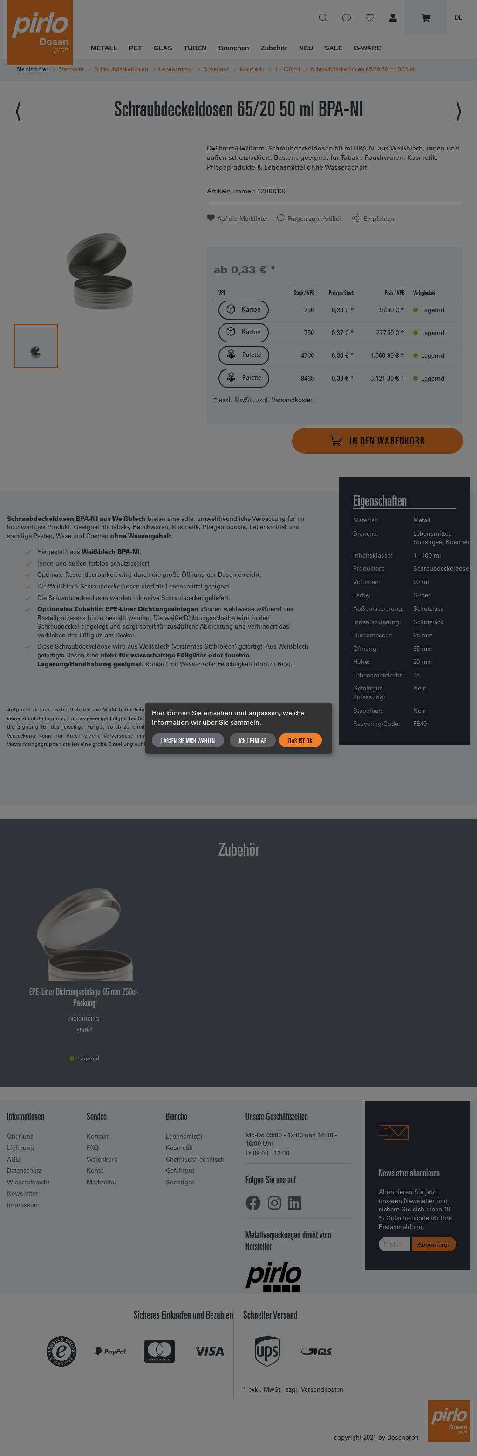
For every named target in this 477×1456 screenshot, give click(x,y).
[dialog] (238, 728)
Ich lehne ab (252, 740)
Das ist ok (300, 740)
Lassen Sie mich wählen (188, 740)
